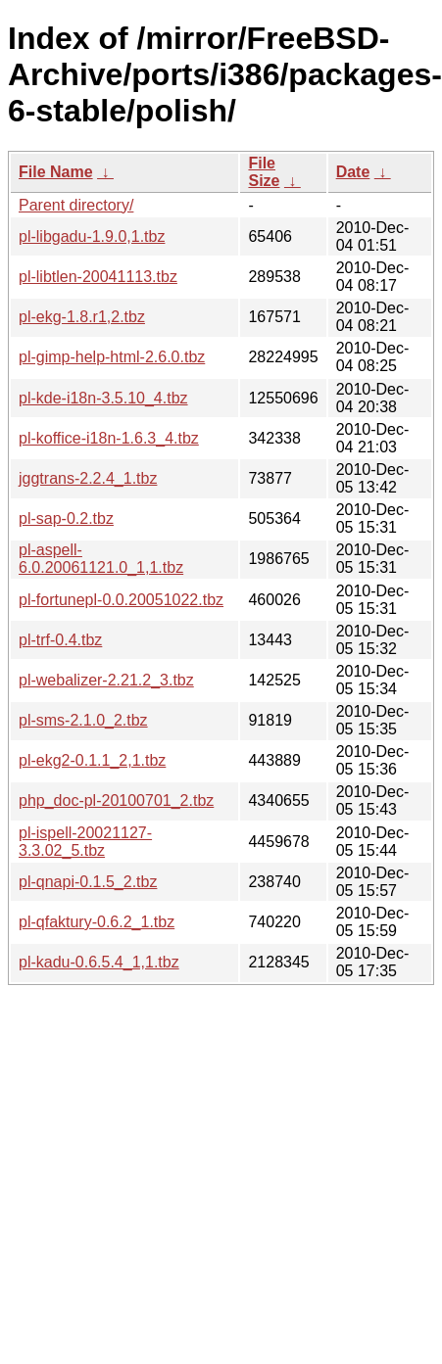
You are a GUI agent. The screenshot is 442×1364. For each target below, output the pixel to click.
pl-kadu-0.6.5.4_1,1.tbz (99, 962)
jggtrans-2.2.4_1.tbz (88, 478)
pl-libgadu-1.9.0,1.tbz (92, 236)
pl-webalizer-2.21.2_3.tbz (106, 680)
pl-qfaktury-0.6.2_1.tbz (96, 922)
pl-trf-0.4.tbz (60, 640)
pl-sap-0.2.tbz (66, 518)
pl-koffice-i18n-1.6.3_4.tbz (109, 438)
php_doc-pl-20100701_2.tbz (116, 800)
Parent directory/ (76, 205)
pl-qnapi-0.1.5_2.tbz (88, 881)
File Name (56, 172)
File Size (263, 172)
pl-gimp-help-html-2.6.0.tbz (112, 357)
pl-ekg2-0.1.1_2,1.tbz (92, 760)
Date (353, 172)
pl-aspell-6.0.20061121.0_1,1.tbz (101, 558)
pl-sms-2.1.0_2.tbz (83, 720)
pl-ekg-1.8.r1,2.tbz (82, 316)
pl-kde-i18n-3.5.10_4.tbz (103, 398)
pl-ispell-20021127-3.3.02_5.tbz (85, 841)
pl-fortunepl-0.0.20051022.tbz (121, 599)
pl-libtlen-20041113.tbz (98, 276)
